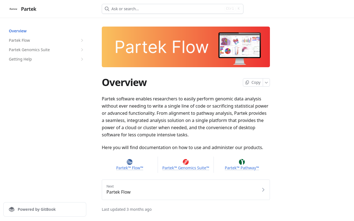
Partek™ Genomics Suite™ (185, 167)
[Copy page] (253, 82)
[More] (266, 82)
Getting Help (47, 59)
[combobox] (166, 9)
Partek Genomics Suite (47, 50)
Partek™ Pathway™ (242, 167)
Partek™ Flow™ (129, 167)
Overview (18, 30)
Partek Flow (47, 40)
